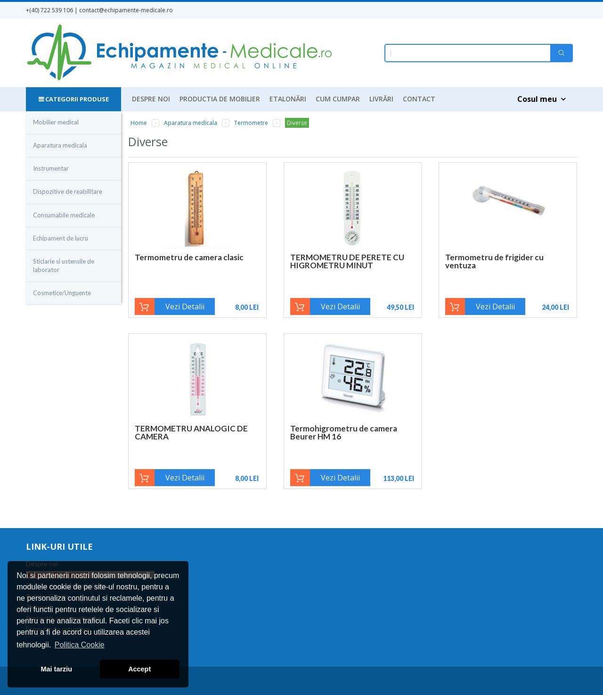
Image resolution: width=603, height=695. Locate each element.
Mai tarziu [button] (56, 669)
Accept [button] (139, 669)
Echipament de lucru (60, 238)
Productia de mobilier (219, 98)
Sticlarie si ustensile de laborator (63, 265)
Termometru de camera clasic (189, 257)
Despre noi (151, 98)
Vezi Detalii (184, 306)
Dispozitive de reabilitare (67, 191)
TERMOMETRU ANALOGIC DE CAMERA (191, 432)
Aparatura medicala (60, 145)
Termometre (251, 123)
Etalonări (287, 98)
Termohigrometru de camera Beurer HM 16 (343, 432)
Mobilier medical (56, 122)
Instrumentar (51, 168)
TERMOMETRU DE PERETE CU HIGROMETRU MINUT (347, 261)
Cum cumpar (338, 98)
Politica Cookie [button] (80, 645)
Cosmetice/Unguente (62, 293)
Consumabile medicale (64, 215)
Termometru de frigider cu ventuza (494, 261)
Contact (419, 98)
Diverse (297, 123)
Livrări (381, 98)
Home (138, 123)
